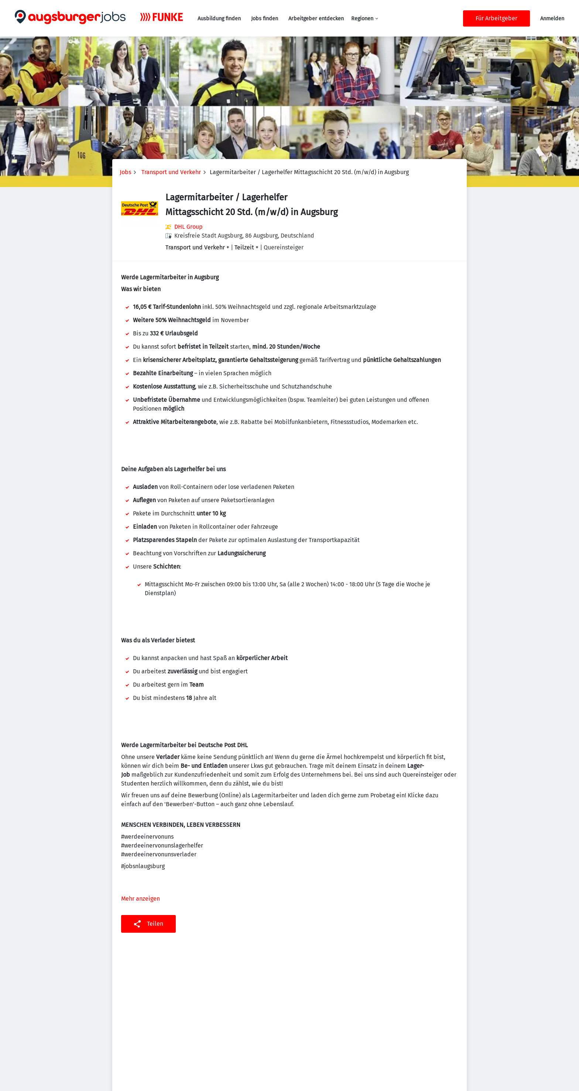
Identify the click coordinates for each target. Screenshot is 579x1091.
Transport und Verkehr (171, 172)
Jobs (125, 172)
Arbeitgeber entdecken (316, 18)
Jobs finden (264, 18)
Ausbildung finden (219, 18)
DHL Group (188, 226)
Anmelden (552, 18)
